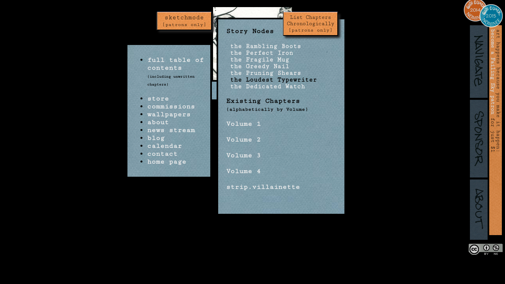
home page (166, 162)
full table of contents (175, 64)
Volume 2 (243, 140)
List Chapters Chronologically (310, 23)
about (158, 122)
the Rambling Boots (263, 46)
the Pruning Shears (263, 73)
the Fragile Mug (257, 59)
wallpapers (169, 114)
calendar (164, 146)
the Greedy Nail (257, 66)
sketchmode (184, 21)
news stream (171, 130)
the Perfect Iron (259, 53)
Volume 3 (243, 155)
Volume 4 (243, 171)
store (158, 99)
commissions (171, 106)
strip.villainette (263, 187)
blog (156, 138)
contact (162, 154)
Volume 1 (243, 124)
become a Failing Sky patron (493, 71)
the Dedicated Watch (265, 86)
